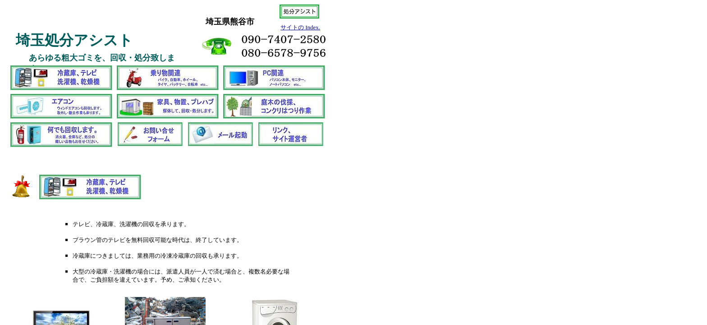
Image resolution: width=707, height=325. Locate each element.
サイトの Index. (300, 27)
